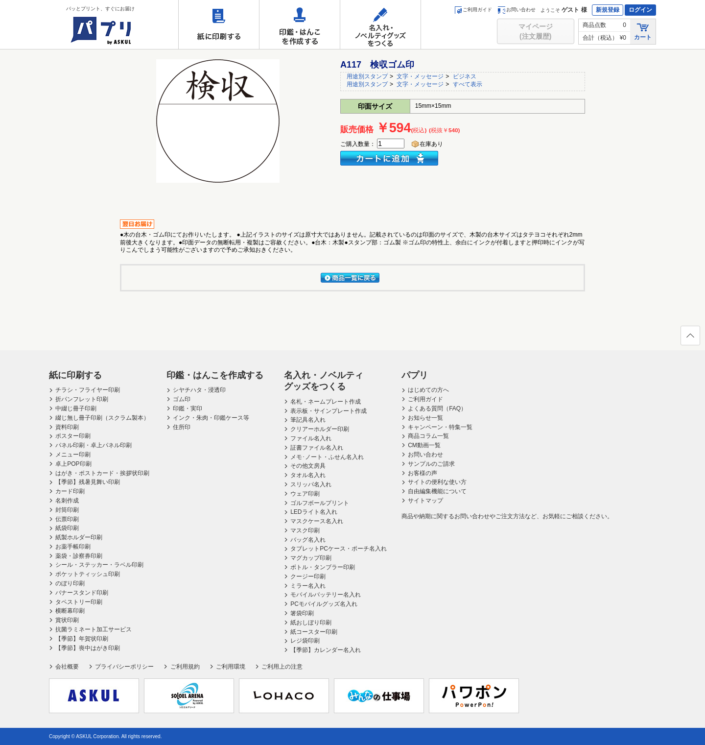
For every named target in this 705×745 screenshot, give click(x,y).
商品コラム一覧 (428, 436)
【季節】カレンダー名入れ (325, 650)
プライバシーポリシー (124, 666)
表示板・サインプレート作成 (328, 411)
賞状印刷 (67, 620)
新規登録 (607, 9)
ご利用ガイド (473, 9)
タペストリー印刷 (78, 602)
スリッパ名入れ (310, 484)
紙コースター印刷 (313, 631)
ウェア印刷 (305, 493)
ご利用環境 (230, 666)
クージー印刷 (308, 576)
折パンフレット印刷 (81, 399)
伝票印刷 (67, 519)
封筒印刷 (67, 509)
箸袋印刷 (302, 613)
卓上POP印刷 (73, 463)
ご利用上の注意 (282, 666)
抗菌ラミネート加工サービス (93, 629)
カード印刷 (70, 491)
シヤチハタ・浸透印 (199, 389)
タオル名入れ (308, 475)
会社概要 (67, 666)
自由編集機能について (437, 491)
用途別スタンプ (367, 76)
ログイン (640, 9)
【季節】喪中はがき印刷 (87, 648)
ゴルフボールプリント (319, 503)
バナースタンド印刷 (81, 592)
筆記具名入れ (308, 419)
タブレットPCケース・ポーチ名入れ (338, 548)
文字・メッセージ (420, 76)
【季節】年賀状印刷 (81, 638)
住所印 (181, 427)
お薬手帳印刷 (73, 546)
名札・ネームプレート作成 (325, 401)
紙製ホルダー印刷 (78, 537)
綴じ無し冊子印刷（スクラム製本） (102, 417)
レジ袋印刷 (305, 640)
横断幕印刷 (70, 610)
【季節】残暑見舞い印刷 (87, 482)
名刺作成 (67, 500)
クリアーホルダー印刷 (319, 429)
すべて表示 (467, 84)
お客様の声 (422, 473)
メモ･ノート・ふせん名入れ (327, 457)
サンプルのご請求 (431, 463)
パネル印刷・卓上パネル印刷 (93, 445)
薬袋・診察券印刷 (78, 556)
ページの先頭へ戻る (690, 338)
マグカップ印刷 (310, 557)
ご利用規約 (185, 666)
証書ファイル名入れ (316, 447)
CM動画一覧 (424, 445)
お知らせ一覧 (425, 417)
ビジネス (464, 76)
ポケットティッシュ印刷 (87, 574)
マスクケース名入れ (316, 521)
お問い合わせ (517, 9)
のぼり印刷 (70, 583)
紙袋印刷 (67, 528)
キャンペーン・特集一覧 (440, 427)
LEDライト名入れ (313, 511)
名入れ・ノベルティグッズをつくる (380, 24)
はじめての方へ (428, 389)
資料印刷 (67, 427)
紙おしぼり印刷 (310, 622)
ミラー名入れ (308, 585)
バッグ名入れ (308, 539)
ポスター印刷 (73, 436)
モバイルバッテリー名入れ (325, 594)
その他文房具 (308, 465)
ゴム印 (181, 399)
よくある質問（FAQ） (437, 408)
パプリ (414, 375)
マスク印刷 (305, 530)
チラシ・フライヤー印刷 (87, 389)
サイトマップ (425, 500)
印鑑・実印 (187, 408)
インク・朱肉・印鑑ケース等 (211, 417)
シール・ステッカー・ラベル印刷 (99, 564)
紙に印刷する (219, 24)
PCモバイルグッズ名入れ (323, 604)
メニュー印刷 (73, 454)
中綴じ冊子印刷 (75, 408)
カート (643, 31)
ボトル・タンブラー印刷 (322, 567)
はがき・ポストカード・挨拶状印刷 (102, 473)
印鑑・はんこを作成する (299, 24)
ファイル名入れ (310, 438)
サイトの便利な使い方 (437, 482)
